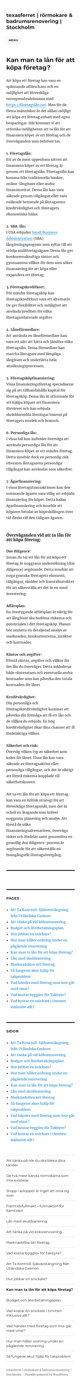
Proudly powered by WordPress (46, 1374)
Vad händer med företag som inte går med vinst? (38, 1328)
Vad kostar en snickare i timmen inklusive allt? (34, 1313)
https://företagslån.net (26, 105)
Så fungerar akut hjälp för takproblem (38, 1356)
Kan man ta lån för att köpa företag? (42, 952)
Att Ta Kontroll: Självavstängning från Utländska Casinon (37, 1266)
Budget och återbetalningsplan (37, 928)
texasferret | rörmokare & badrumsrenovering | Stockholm (39, 21)
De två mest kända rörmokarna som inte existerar (37, 1178)
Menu (13, 40)
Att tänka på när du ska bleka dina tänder (35, 1163)
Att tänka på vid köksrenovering (39, 922)
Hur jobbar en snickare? (31, 934)
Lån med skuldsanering (31, 958)
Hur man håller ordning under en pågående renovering (35, 1343)
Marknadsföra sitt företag (33, 964)
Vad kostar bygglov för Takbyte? (38, 995)
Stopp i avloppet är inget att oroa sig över (37, 1193)
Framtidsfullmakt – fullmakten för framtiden (35, 1208)
